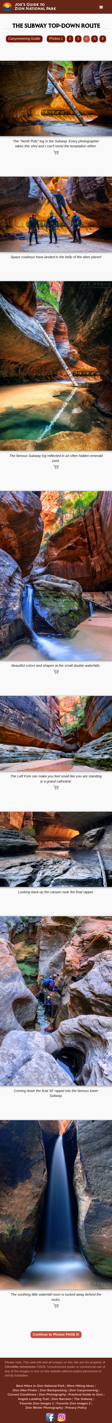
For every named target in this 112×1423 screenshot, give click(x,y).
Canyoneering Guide (24, 38)
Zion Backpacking (53, 1390)
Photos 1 (56, 38)
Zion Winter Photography (44, 1407)
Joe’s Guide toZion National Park (35, 6)
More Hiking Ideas (80, 1386)
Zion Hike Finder (25, 1390)
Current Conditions (22, 1394)
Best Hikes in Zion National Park (40, 1386)
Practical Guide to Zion (85, 1394)
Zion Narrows (61, 1399)
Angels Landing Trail (33, 1399)
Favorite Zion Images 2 (73, 1403)
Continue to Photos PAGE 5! (56, 1334)
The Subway (83, 1399)
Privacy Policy (76, 1407)
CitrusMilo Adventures (20, 1366)
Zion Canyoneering (83, 1390)
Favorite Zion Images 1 (37, 1403)
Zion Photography (52, 1394)
